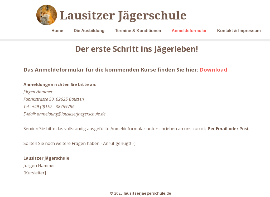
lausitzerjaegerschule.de (147, 193)
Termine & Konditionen (138, 30)
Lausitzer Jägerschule (123, 15)
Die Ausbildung (89, 30)
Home (57, 30)
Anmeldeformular (189, 30)
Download (213, 69)
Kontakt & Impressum (239, 30)
